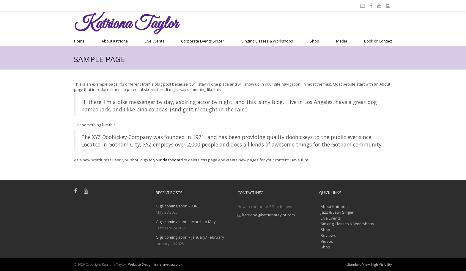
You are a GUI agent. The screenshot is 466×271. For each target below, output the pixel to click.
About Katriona (115, 41)
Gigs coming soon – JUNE (178, 206)
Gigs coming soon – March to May (186, 221)
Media (341, 41)
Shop (314, 41)
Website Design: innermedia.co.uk (155, 264)
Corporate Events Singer (202, 41)
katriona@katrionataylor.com (268, 215)
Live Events (154, 41)
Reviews (328, 235)
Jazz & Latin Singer (337, 212)
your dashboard (168, 160)
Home (79, 41)
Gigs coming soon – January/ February (190, 237)
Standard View (358, 264)
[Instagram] (389, 5)
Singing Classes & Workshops (267, 41)
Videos (327, 241)
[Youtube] (380, 5)
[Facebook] (372, 5)
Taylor (126, 24)
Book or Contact (378, 41)
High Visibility (381, 264)
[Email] (363, 5)
